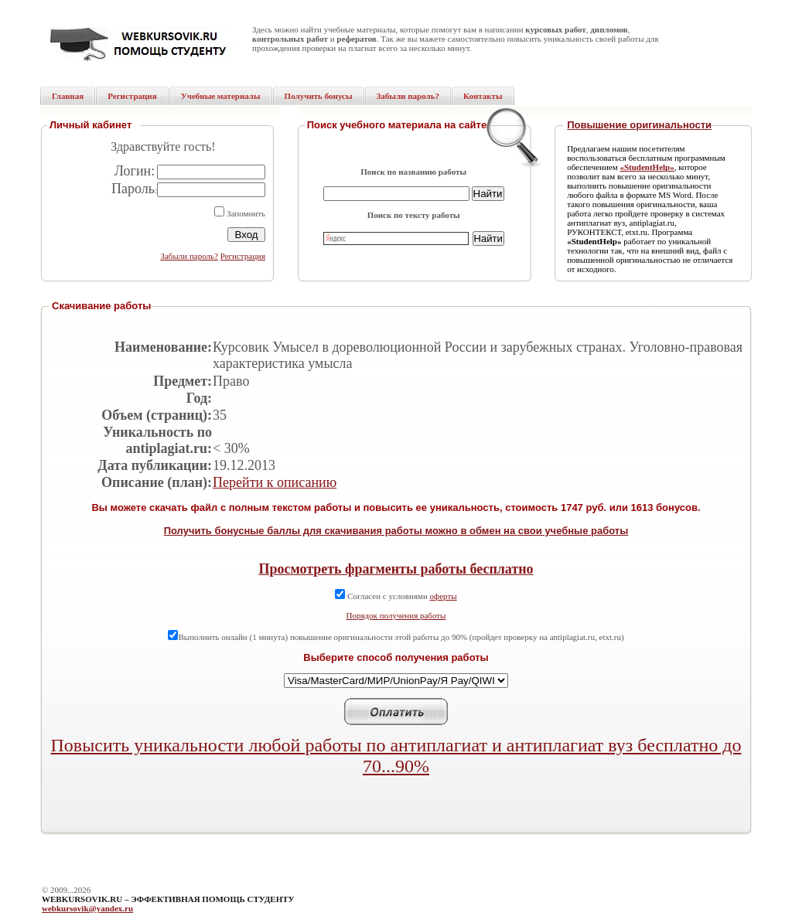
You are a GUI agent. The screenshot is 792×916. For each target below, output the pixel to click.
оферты (443, 596)
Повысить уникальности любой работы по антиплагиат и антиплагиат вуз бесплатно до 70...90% (396, 755)
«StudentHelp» (647, 167)
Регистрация (242, 255)
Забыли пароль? (189, 255)
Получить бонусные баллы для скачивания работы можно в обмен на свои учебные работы (396, 530)
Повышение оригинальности (639, 125)
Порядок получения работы (396, 615)
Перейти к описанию (274, 482)
